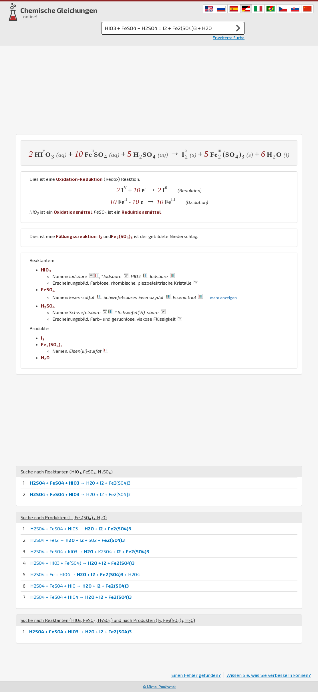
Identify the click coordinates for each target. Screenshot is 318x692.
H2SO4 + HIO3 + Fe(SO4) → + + (82, 563)
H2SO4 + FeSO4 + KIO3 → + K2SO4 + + (89, 551)
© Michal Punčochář (159, 687)
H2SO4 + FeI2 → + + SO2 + (77, 540)
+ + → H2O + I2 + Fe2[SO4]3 (80, 494)
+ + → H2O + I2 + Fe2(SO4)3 (80, 482)
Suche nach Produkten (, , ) (64, 517)
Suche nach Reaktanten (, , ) (67, 471)
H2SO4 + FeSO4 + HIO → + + (79, 585)
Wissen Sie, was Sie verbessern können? (268, 675)
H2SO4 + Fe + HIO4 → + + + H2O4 (85, 574)
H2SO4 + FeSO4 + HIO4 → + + (81, 597)
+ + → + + (80, 631)
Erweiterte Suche (229, 37)
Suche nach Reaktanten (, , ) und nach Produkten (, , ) (108, 620)
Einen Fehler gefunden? (196, 675)
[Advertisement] (159, 88)
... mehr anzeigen (222, 297)
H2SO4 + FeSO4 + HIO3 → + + (80, 528)
